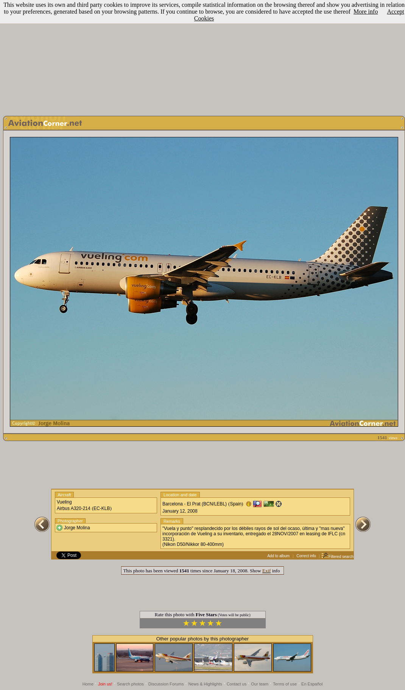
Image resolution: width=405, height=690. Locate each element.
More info (366, 11)
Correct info (306, 556)
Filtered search (337, 557)
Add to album (278, 556)
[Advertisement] (202, 56)
